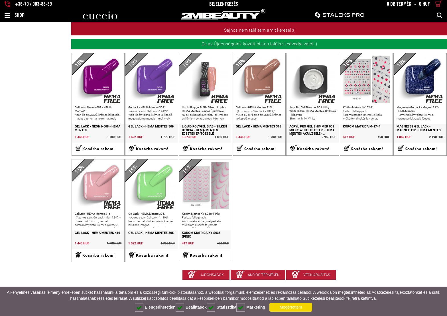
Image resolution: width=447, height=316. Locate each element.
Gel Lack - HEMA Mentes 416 (26, 253)
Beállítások (191, 307)
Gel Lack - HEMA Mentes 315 (217, 137)
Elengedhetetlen (155, 307)
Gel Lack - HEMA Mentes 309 (90, 137)
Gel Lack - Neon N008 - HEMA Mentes (26, 138)
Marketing (250, 307)
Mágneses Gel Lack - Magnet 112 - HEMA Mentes (414, 138)
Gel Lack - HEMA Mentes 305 (90, 253)
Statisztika (221, 307)
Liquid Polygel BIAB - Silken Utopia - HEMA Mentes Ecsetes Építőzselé (156, 140)
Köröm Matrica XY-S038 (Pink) (155, 253)
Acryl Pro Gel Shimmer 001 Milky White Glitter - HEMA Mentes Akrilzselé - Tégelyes (286, 140)
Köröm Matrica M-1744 (341, 137)
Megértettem (291, 307)
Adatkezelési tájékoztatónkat (396, 292)
